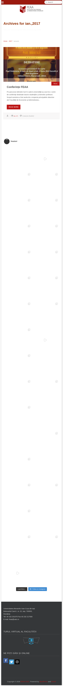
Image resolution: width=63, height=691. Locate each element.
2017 (10, 41)
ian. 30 (16, 116)
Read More (13, 107)
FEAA (55, 84)
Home (5, 41)
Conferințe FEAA (17, 86)
